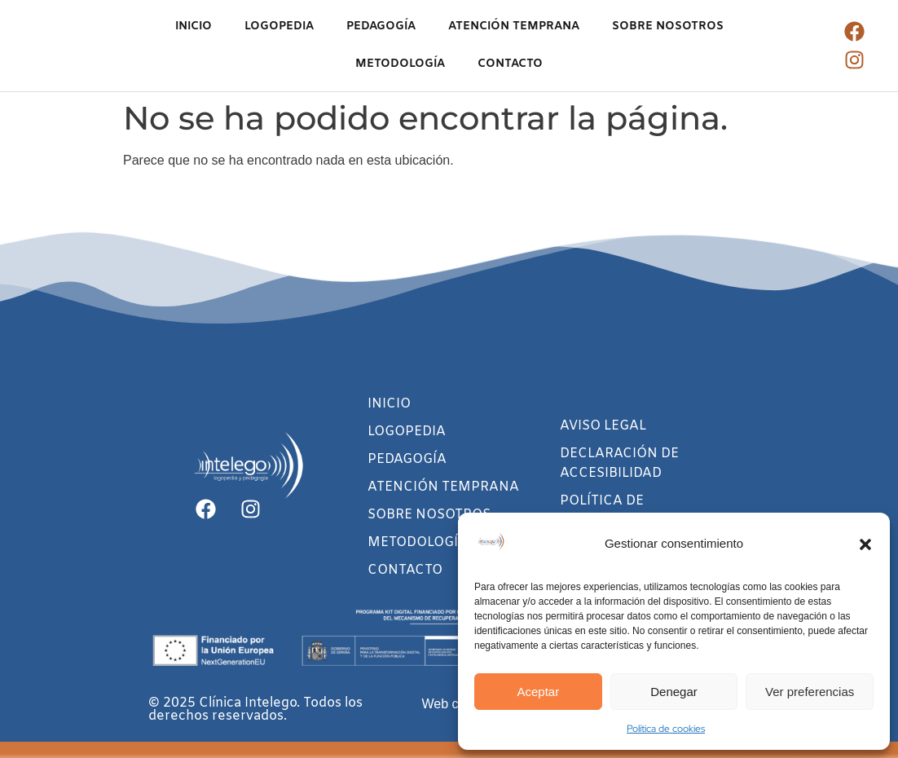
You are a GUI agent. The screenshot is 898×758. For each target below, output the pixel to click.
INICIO (193, 26)
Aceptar (538, 692)
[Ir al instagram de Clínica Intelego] (854, 60)
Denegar (674, 692)
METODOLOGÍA (400, 64)
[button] (865, 544)
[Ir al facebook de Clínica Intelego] (854, 31)
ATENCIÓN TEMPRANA (513, 26)
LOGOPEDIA (279, 26)
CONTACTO (510, 64)
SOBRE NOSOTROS (668, 26)
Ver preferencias (809, 692)
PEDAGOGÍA (381, 26)
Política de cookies (666, 728)
